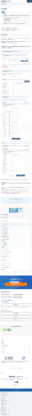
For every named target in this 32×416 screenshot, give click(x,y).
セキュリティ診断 (3, 413)
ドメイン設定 (4, 230)
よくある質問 (15, 313)
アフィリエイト (19, 379)
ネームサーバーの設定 (5, 237)
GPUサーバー (3, 405)
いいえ (19, 201)
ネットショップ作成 (4, 401)
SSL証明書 (2, 399)
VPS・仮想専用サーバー (4, 395)
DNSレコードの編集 (5, 239)
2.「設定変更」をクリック (8, 19)
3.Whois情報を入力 (7, 20)
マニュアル (15, 316)
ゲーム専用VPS (3, 404)
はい (13, 201)
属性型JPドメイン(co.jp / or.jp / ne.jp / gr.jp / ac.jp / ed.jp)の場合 (14, 23)
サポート (17, 189)
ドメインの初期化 (5, 232)
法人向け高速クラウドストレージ (6, 400)
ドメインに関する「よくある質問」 (10, 27)
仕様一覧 (3, 226)
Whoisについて (18, 179)
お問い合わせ (15, 304)
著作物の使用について (12, 379)
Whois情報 (4, 240)
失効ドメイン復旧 (5, 229)
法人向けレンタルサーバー (5, 394)
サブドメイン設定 (5, 233)
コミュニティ (15, 319)
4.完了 (5, 22)
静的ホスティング (3, 410)
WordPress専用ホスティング (5, 414)
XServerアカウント (25, 38)
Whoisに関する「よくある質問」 (9, 30)
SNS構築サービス (3, 408)
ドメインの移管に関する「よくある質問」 (11, 29)
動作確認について (5, 236)
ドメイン (2, 396)
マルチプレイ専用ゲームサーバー (6, 409)
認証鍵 (3, 247)
